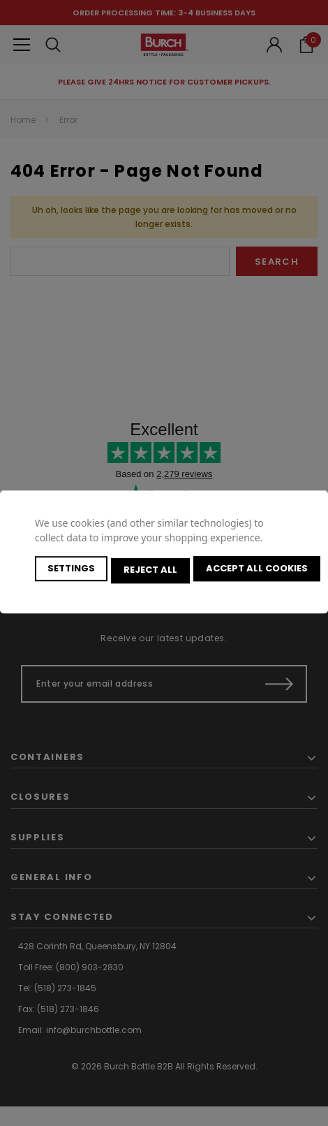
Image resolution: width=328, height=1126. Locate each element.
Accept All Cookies (261, 570)
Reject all (152, 570)
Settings (71, 570)
